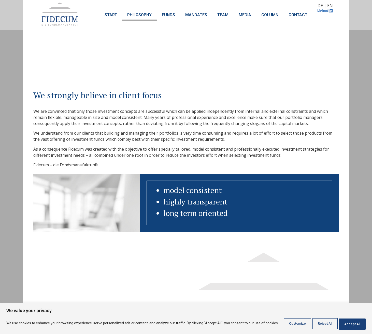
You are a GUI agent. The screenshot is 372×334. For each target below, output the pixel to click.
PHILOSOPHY (139, 14)
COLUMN (269, 14)
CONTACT (298, 14)
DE (320, 5)
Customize (284, 324)
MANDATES (196, 14)
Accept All (350, 324)
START (111, 14)
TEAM (222, 14)
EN (330, 5)
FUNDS (168, 14)
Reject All (317, 324)
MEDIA (245, 14)
